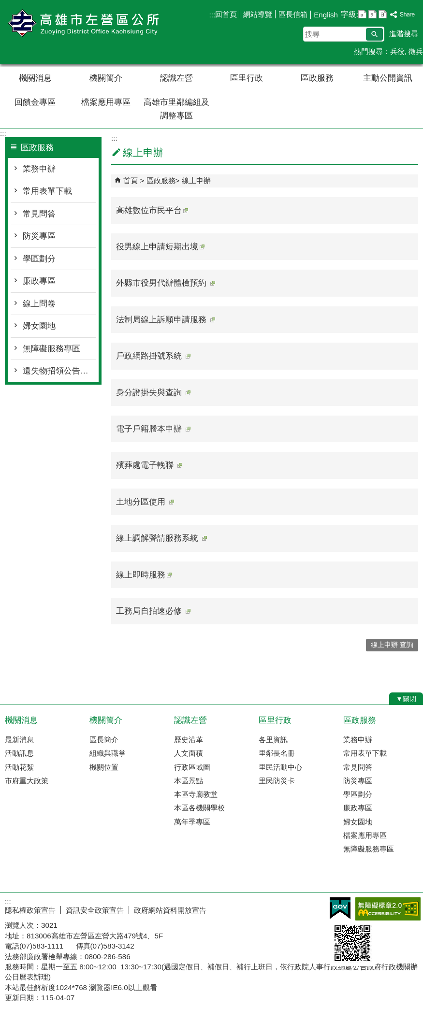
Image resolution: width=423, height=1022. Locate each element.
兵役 (397, 51)
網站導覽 (257, 14)
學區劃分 (39, 258)
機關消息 (35, 78)
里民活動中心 (280, 767)
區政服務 (317, 78)
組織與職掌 (107, 753)
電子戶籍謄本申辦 (153, 428)
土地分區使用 (145, 501)
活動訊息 (19, 753)
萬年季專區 (192, 822)
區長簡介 (103, 739)
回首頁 (226, 14)
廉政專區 (39, 281)
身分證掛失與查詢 (153, 392)
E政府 (340, 908)
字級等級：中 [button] (372, 14)
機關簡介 (105, 78)
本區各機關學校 (199, 808)
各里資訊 (273, 739)
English (326, 15)
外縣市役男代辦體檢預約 (165, 283)
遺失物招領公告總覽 (59, 370)
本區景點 (188, 781)
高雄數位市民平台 (152, 210)
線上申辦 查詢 (392, 644)
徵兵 (415, 51)
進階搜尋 (403, 33)
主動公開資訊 (387, 78)
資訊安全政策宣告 (95, 910)
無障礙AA (388, 909)
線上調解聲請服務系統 (161, 538)
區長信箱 (292, 14)
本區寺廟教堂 (196, 794)
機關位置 (103, 767)
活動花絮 (19, 767)
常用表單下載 (47, 191)
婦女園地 (39, 326)
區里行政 (246, 78)
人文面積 (188, 753)
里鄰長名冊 (277, 753)
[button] (374, 34)
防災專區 (39, 236)
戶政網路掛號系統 (153, 355)
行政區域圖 (192, 767)
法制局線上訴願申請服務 (165, 319)
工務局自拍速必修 (153, 611)
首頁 (130, 180)
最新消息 (19, 739)
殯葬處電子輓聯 (149, 465)
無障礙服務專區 (51, 348)
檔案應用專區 (106, 102)
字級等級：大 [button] (383, 14)
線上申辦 (196, 180)
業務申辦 (39, 168)
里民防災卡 (277, 781)
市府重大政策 (26, 781)
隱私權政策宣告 (30, 910)
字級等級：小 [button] (362, 14)
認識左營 (176, 78)
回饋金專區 (35, 102)
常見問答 (39, 213)
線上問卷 (39, 303)
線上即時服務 (144, 574)
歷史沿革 (188, 739)
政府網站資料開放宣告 (170, 910)
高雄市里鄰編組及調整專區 (176, 109)
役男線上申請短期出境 (160, 246)
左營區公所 (81, 23)
